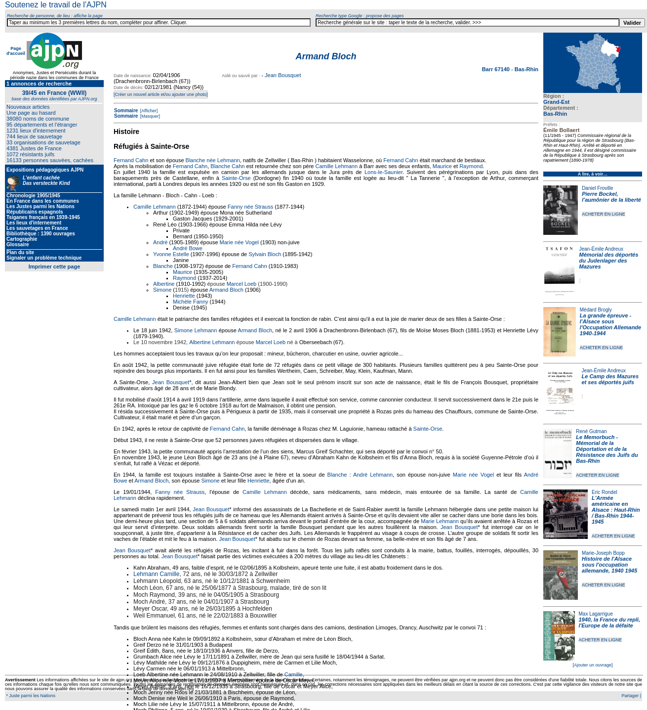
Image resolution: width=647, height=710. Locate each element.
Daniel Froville (597, 188)
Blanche (163, 266)
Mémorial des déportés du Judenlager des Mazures (609, 260)
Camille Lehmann (337, 166)
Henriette (184, 296)
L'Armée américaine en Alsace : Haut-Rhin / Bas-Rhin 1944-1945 (616, 510)
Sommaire (126, 110)
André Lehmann (373, 475)
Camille (293, 674)
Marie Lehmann (440, 521)
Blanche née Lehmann (213, 160)
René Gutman (591, 431)
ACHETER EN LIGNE (603, 214)
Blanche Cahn (227, 166)
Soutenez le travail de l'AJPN (56, 4)
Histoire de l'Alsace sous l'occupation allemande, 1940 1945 (609, 565)
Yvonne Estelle (171, 254)
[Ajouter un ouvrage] (592, 665)
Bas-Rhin (555, 114)
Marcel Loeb (242, 284)
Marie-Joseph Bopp (603, 553)
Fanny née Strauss (250, 207)
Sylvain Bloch (264, 254)
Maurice (442, 166)
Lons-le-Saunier (383, 172)
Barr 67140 (496, 69)
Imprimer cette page (55, 266)
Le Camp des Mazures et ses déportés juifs (610, 379)
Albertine (163, 284)
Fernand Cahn (131, 160)
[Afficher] (148, 110)
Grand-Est (556, 102)
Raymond (471, 166)
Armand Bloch (226, 290)
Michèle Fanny (190, 302)
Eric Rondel (604, 492)
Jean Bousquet (283, 75)
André (160, 242)
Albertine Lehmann (212, 342)
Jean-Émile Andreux (601, 249)
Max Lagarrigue (596, 614)
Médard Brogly (596, 309)
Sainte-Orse (236, 178)
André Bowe (187, 248)
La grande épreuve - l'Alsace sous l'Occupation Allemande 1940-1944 (610, 324)
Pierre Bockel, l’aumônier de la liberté (611, 197)
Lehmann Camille (156, 574)
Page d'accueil (15, 51)
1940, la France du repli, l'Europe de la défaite (610, 622)
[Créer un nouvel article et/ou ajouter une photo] (161, 94)
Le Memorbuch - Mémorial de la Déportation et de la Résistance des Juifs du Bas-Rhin (607, 449)
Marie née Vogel (239, 242)
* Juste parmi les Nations (30, 695)
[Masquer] (149, 116)
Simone (162, 290)
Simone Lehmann (195, 330)
